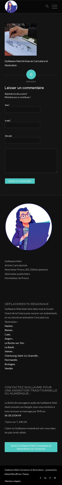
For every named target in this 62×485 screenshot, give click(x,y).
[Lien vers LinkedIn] (45, 477)
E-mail (8, 120)
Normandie (11, 359)
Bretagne (10, 364)
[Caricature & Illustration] (26, 6)
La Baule (9, 347)
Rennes (8, 330)
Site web (8, 136)
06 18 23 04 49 (13, 415)
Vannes (8, 351)
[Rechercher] (45, 6)
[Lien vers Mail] (55, 477)
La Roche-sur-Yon (14, 342)
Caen (7, 334)
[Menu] (53, 6)
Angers (8, 338)
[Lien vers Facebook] (40, 477)
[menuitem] (45, 6)
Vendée (9, 368)
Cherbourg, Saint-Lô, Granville (21, 355)
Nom (7, 105)
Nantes (9, 325)
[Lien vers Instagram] (50, 477)
